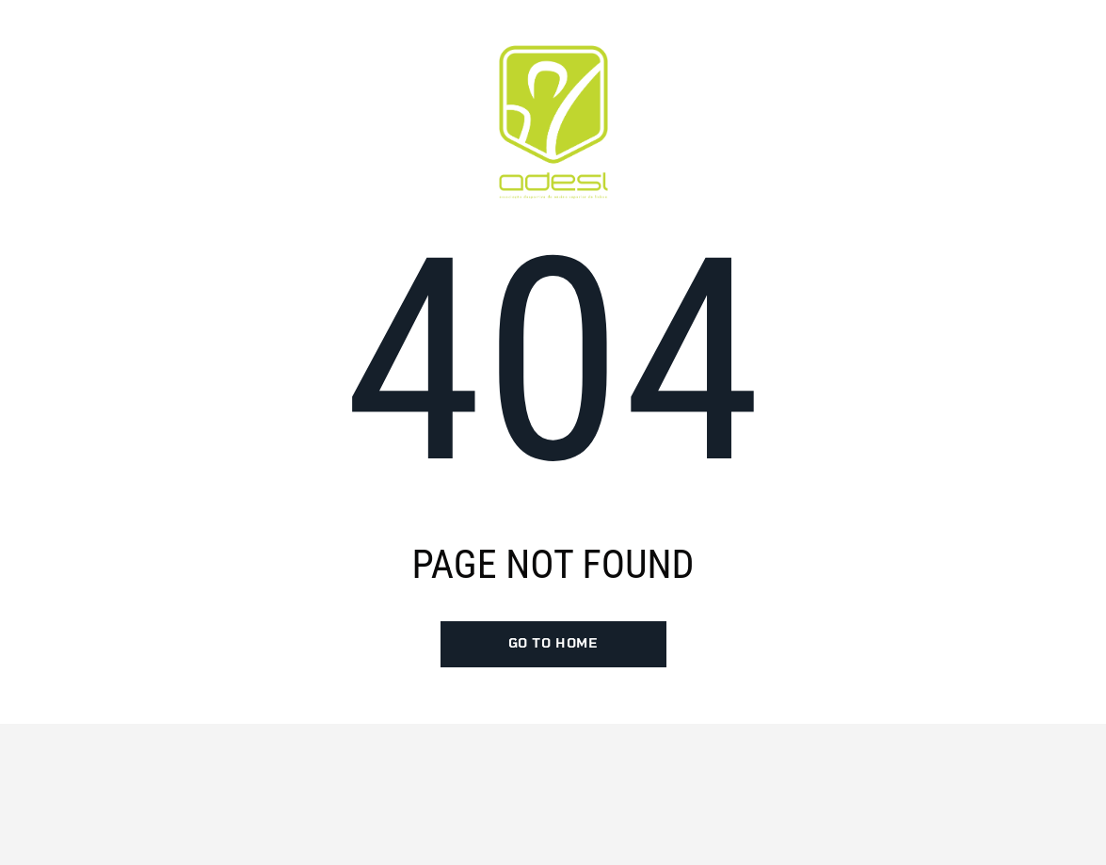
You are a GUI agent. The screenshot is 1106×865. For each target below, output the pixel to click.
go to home (553, 643)
